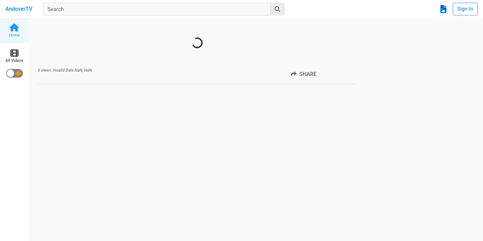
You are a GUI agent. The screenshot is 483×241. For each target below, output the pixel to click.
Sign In (465, 9)
